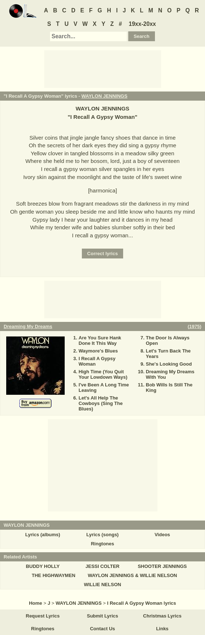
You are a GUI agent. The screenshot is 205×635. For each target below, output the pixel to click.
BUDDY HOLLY (43, 566)
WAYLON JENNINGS (104, 96)
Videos (162, 534)
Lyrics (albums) (42, 534)
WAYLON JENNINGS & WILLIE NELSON (132, 575)
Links (162, 628)
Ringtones (102, 543)
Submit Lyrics (102, 616)
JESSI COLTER (102, 566)
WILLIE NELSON (102, 584)
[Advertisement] (102, 68)
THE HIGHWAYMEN (53, 575)
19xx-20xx (142, 24)
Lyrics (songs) (102, 534)
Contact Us (102, 628)
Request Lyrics (43, 616)
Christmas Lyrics (162, 616)
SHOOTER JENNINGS (162, 566)
